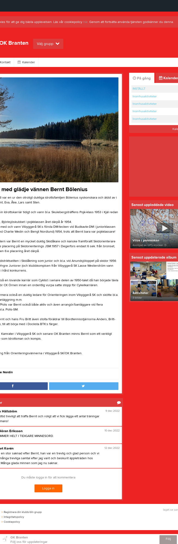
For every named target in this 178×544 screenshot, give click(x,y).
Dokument (143, 62)
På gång (142, 78)
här (85, 22)
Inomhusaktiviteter (145, 96)
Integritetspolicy (13, 517)
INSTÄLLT (139, 89)
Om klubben (94, 62)
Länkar (119, 62)
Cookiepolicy (11, 522)
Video (69, 62)
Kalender (26, 62)
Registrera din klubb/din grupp (22, 512)
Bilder (49, 62)
